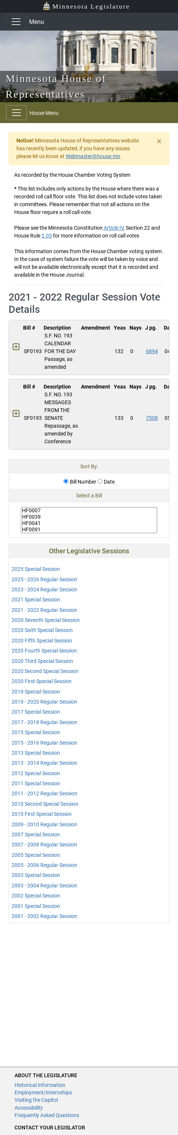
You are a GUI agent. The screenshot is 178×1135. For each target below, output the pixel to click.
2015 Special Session (36, 732)
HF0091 (89, 529)
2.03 (46, 236)
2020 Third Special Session (42, 661)
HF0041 (89, 523)
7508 (152, 418)
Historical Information (40, 1085)
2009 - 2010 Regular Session (44, 824)
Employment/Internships (43, 1092)
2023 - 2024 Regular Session (44, 589)
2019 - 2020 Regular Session (44, 702)
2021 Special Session (36, 600)
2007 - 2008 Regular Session (44, 845)
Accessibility (29, 1108)
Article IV (114, 228)
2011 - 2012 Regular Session (44, 793)
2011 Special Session (36, 783)
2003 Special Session (36, 875)
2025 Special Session (36, 569)
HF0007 (89, 510)
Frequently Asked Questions (47, 1115)
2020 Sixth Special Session (42, 630)
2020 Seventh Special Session (46, 620)
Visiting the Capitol (36, 1100)
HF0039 (89, 517)
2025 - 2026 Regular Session (44, 579)
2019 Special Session (36, 692)
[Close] (159, 141)
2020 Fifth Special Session (42, 641)
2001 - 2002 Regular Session (44, 916)
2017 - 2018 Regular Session (44, 722)
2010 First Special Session (42, 814)
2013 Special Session (36, 753)
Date (106, 482)
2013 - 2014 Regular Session (44, 763)
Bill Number (79, 482)
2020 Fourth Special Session (44, 651)
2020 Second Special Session (45, 671)
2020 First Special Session (42, 681)
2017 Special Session (36, 712)
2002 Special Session (36, 896)
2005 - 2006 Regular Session (44, 865)
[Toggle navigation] (16, 21)
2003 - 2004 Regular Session (44, 886)
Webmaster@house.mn (93, 156)
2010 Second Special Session (45, 804)
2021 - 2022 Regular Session (44, 610)
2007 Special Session (36, 834)
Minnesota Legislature (86, 5)
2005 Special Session (36, 855)
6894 (152, 351)
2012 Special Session (36, 773)
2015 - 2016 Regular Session (44, 743)
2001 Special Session (36, 906)
